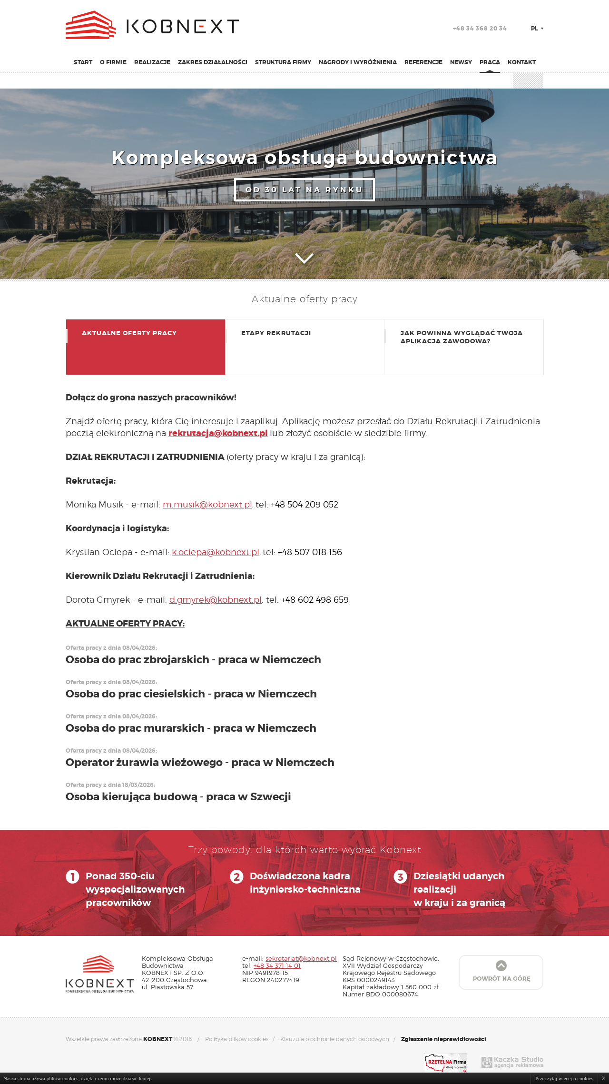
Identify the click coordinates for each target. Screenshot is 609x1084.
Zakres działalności (212, 62)
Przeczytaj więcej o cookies (564, 1078)
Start (83, 62)
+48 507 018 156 (310, 552)
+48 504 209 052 (304, 504)
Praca (490, 62)
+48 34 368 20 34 (480, 28)
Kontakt (522, 62)
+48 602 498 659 (315, 600)
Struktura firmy (283, 62)
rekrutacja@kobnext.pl (218, 433)
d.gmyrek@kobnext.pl (215, 600)
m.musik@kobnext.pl (207, 504)
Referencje (423, 62)
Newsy (461, 62)
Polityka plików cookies (236, 1039)
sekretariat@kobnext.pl (301, 958)
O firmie (113, 62)
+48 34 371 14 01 (277, 965)
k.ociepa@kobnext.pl (215, 552)
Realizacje (152, 62)
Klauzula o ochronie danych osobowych (334, 1039)
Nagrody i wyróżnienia (358, 62)
